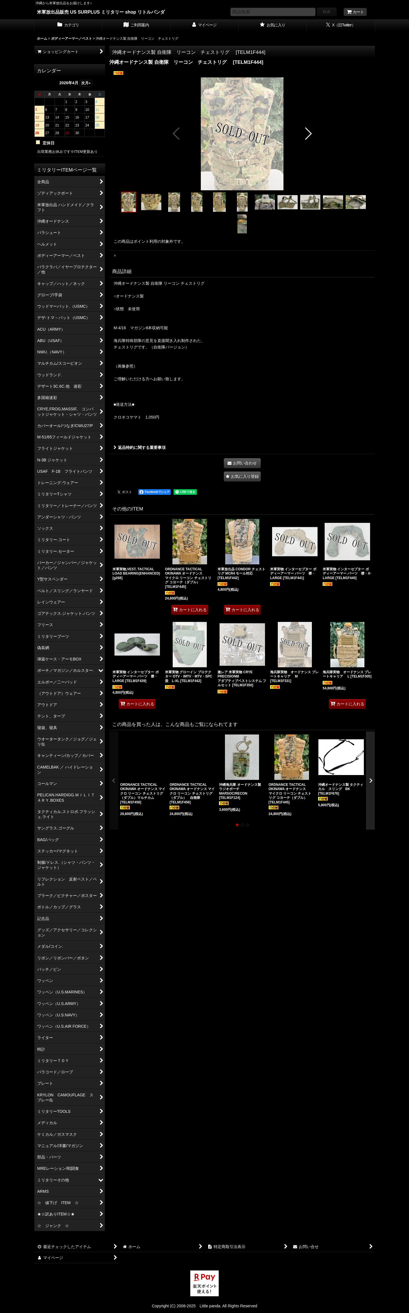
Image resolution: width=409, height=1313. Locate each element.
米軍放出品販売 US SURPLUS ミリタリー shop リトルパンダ (101, 11)
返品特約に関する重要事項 (140, 447)
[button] (176, 133)
